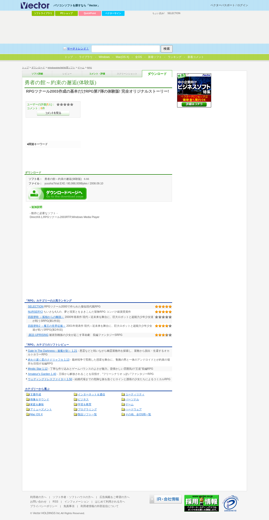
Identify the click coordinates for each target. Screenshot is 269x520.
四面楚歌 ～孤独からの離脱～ (46, 317)
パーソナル (132, 399)
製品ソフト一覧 (87, 414)
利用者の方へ (38, 497)
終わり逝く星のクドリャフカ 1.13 (48, 359)
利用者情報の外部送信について (100, 506)
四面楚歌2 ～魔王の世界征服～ (47, 325)
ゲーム (81, 67)
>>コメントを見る (53, 113)
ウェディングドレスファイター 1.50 (50, 379)
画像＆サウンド (39, 399)
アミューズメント (41, 409)
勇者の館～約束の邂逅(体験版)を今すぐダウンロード (57, 194)
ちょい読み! (158, 13)
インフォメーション (76, 501)
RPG (89, 67)
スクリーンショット (127, 73)
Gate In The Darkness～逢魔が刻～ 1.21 (52, 350)
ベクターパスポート (222, 5)
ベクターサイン (113, 13)
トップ (25, 67)
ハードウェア (133, 409)
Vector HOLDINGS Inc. (47, 513)
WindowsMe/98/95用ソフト (61, 67)
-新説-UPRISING (38, 335)
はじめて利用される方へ (110, 501)
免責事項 (69, 506)
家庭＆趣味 (37, 404)
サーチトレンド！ (78, 48)
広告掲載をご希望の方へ (115, 497)
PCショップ (66, 13)
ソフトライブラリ (43, 13)
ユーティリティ (134, 394)
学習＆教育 (84, 404)
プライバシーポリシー (43, 506)
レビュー (67, 73)
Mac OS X (36, 414)
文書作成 (35, 394)
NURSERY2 (35, 311)
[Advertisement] (62, 263)
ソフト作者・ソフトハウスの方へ (73, 497)
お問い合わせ (38, 501)
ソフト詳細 (37, 73)
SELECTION (36, 306)
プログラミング (87, 409)
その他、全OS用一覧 (138, 414)
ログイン (242, 5)
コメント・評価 (97, 73)
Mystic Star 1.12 (38, 368)
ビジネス (83, 399)
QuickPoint (90, 13)
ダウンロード (38, 67)
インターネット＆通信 (91, 394)
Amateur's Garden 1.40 (42, 374)
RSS (55, 501)
